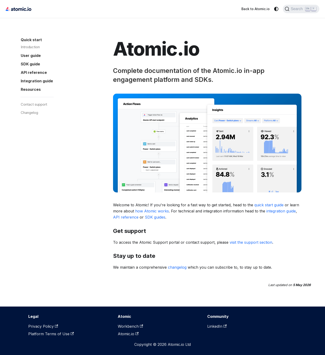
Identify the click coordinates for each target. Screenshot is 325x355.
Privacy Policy (43, 326)
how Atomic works (152, 211)
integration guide (281, 211)
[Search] (301, 9)
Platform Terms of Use (51, 333)
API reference (125, 217)
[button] (54, 54)
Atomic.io (128, 333)
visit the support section (251, 242)
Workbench (130, 326)
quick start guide (269, 205)
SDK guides (155, 217)
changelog (177, 267)
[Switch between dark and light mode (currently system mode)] (276, 9)
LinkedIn (217, 326)
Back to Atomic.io (255, 9)
